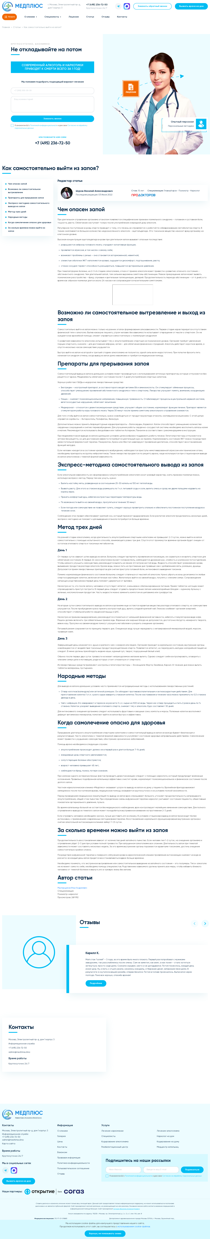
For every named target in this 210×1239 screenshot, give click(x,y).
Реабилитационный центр (114, 1147)
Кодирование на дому (168, 1142)
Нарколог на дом (165, 1136)
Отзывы (106, 17)
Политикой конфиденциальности (43, 125)
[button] (194, 923)
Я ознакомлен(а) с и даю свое (49, 126)
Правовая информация (68, 1158)
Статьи (90, 17)
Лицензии (74, 17)
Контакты (122, 17)
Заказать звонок (52, 119)
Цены (60, 1142)
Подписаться (192, 1170)
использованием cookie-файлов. (133, 1227)
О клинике (29, 17)
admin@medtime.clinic (19, 1052)
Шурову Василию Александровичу (126, 1209)
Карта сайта (8, 1144)
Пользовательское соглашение (73, 1168)
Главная (6, 27)
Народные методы (17, 217)
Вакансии (62, 1152)
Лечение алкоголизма (168, 1131)
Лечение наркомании (112, 1131)
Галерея (61, 1136)
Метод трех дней (17, 212)
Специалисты (51, 17)
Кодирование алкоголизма (114, 1142)
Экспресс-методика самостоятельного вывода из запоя (28, 205)
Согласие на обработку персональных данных (182, 1176)
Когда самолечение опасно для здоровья (29, 223)
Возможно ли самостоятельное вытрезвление (24, 191)
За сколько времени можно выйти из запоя (26, 229)
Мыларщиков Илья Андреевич (72, 888)
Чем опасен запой (17, 184)
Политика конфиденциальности (73, 1163)
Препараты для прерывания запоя (26, 198)
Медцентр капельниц (168, 1147)
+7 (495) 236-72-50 (52, 143)
